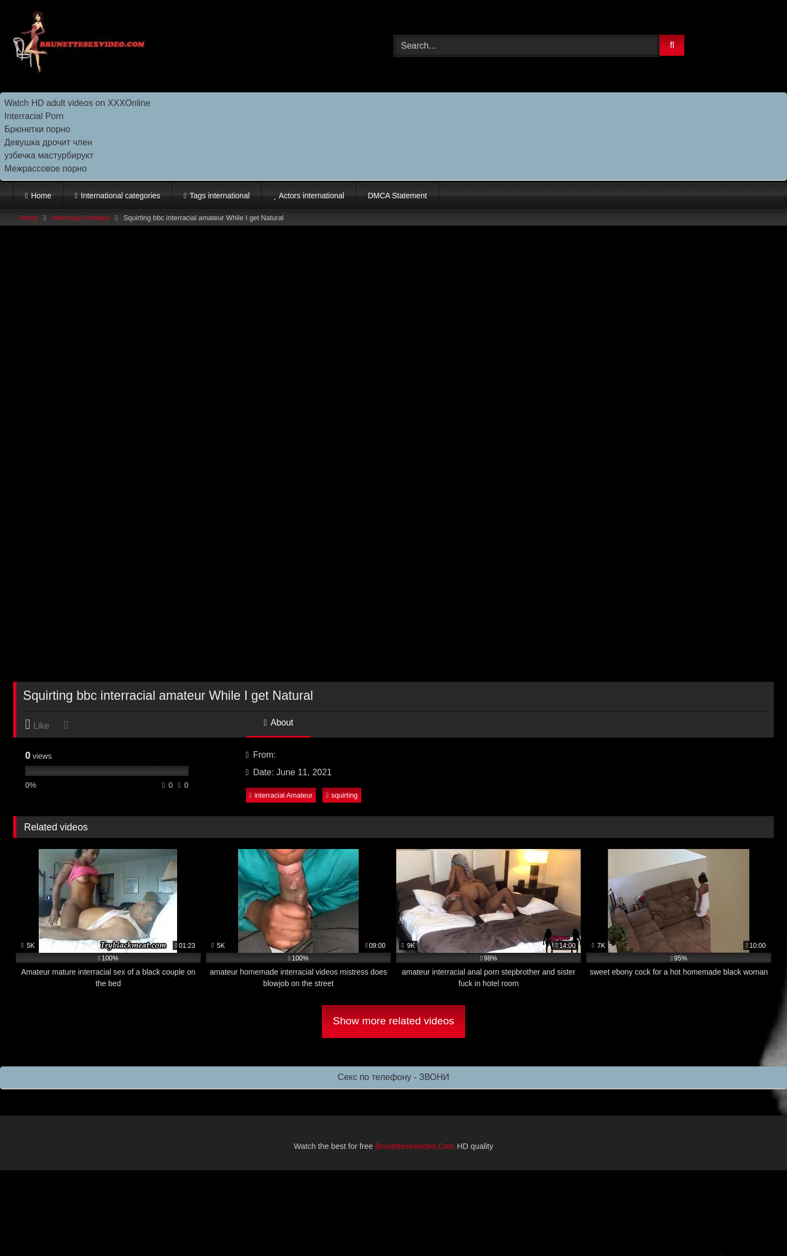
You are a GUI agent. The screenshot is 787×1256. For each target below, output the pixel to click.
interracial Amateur (80, 218)
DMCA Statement (397, 195)
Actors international (311, 195)
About (278, 722)
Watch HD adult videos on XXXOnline (77, 103)
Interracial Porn (34, 116)
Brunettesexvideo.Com (415, 1146)
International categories (121, 195)
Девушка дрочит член (48, 142)
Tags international (220, 195)
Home (41, 195)
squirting (341, 795)
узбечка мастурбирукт (48, 155)
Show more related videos (393, 1021)
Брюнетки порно (37, 129)
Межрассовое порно (45, 168)
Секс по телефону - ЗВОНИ (393, 1077)
